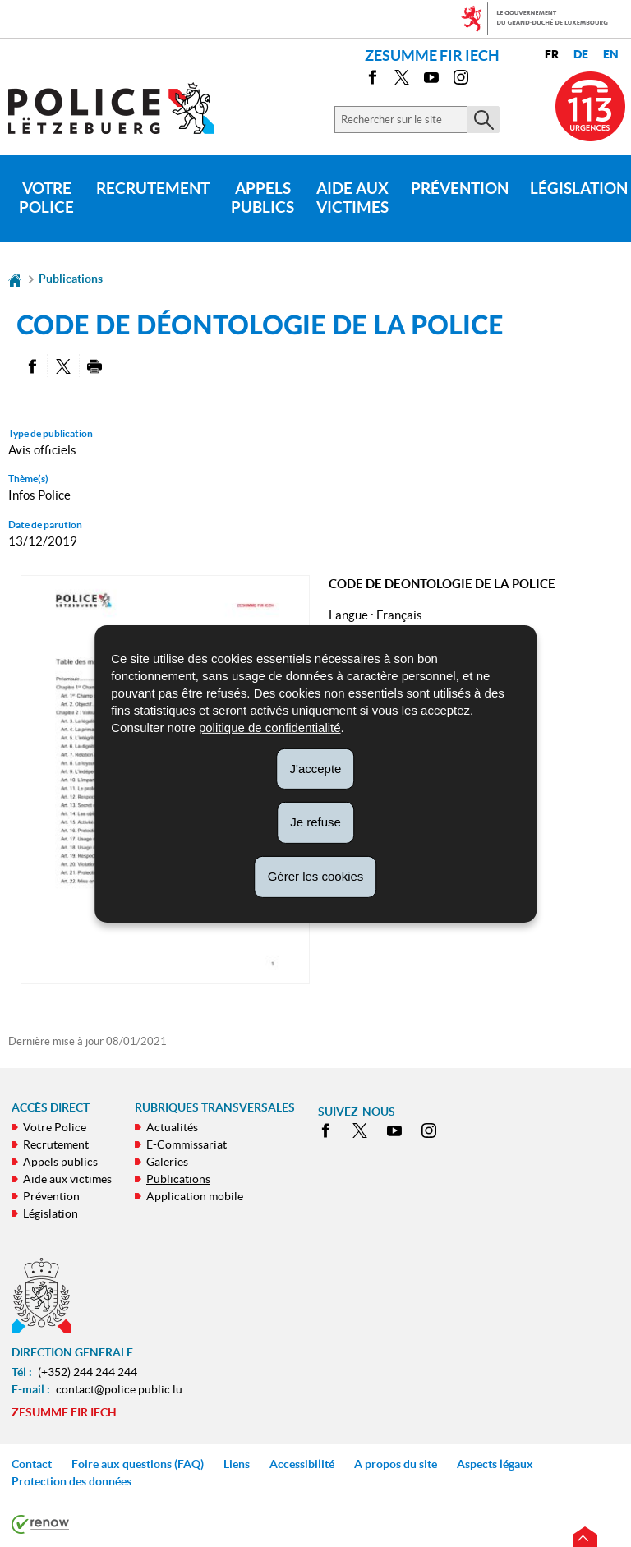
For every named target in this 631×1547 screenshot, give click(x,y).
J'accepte (316, 768)
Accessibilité (301, 1464)
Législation (50, 1213)
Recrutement (153, 188)
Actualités (172, 1127)
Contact (32, 1464)
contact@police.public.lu (119, 1389)
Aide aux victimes (352, 198)
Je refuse (315, 822)
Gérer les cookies (316, 876)
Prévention (460, 188)
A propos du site (395, 1464)
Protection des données (71, 1481)
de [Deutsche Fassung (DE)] (580, 54)
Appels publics (262, 198)
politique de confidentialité (270, 727)
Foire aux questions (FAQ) (137, 1464)
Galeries (167, 1161)
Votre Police (46, 198)
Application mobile (194, 1196)
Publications (71, 278)
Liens (236, 1464)
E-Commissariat (186, 1144)
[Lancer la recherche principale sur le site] (483, 119)
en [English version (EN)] (611, 54)
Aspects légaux (495, 1464)
